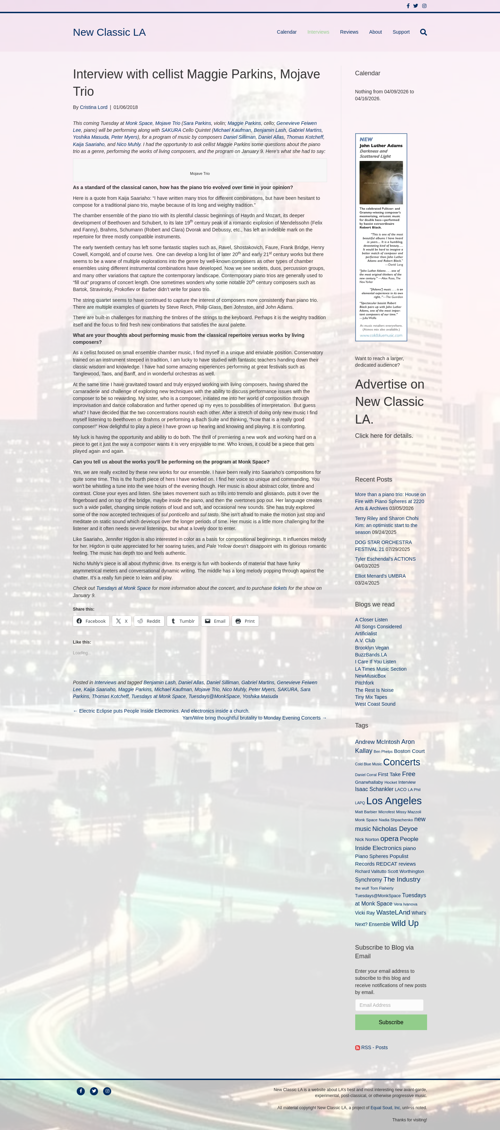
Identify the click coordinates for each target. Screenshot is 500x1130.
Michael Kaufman (232, 130)
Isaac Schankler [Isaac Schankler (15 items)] (374, 789)
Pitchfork (364, 683)
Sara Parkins (197, 123)
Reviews (349, 32)
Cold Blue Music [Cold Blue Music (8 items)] (368, 764)
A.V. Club (365, 640)
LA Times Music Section (381, 669)
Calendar (287, 32)
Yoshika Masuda (91, 137)
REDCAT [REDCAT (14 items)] (386, 864)
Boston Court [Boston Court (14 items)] (409, 751)
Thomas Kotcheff (304, 137)
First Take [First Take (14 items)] (389, 774)
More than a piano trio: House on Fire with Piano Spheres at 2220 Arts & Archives (390, 501)
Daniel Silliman (239, 137)
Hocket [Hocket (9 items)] (390, 782)
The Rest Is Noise (374, 690)
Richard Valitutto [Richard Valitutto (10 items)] (370, 871)
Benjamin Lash (270, 130)
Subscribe (391, 1022)
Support (401, 32)
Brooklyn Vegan (372, 648)
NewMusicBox (370, 676)
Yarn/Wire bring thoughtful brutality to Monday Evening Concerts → (254, 718)
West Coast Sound (375, 704)
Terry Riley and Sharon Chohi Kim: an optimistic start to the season (387, 525)
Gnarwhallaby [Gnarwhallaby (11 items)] (369, 782)
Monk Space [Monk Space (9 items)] (366, 819)
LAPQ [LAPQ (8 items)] (360, 803)
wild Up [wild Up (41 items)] (405, 923)
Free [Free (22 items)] (409, 774)
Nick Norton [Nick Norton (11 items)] (367, 839)
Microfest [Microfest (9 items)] (386, 811)
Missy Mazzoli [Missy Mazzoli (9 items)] (408, 811)
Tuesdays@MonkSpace (214, 696)
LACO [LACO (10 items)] (401, 789)
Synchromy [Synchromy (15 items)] (368, 880)
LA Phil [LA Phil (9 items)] (414, 789)
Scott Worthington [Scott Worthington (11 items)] (406, 871)
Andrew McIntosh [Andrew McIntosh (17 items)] (377, 742)
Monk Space (138, 123)
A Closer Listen (371, 619)
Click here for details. (384, 435)
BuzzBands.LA (371, 654)
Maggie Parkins (244, 123)
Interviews (318, 32)
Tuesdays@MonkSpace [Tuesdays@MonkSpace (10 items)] (378, 895)
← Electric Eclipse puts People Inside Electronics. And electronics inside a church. (161, 711)
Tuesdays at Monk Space (123, 588)
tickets (280, 588)
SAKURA (171, 130)
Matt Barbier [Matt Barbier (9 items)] (366, 811)
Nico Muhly (128, 144)
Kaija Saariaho (89, 144)
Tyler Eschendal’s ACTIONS (385, 559)
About (375, 32)
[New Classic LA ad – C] (381, 236)
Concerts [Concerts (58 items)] (401, 762)
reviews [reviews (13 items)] (407, 864)
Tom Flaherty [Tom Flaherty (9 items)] (381, 888)
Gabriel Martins (305, 130)
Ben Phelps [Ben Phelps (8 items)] (383, 751)
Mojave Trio (167, 123)
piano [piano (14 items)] (409, 848)
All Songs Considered (378, 626)
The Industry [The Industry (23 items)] (401, 879)
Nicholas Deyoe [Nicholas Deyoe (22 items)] (395, 828)
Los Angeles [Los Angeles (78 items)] (394, 800)
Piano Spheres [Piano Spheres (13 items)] (372, 856)
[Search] (421, 32)
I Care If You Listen (375, 661)
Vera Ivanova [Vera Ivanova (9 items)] (405, 904)
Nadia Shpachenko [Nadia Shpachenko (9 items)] (396, 819)
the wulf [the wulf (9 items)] (362, 888)
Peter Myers (124, 137)
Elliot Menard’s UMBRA (380, 576)
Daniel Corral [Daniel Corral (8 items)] (366, 775)
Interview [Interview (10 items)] (407, 782)
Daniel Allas (271, 137)
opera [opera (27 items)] (389, 838)
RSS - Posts (371, 1047)
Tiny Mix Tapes (371, 697)
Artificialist (366, 633)
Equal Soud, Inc (385, 1107)
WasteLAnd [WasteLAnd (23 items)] (393, 912)
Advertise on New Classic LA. (390, 401)
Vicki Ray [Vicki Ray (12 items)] (365, 913)
